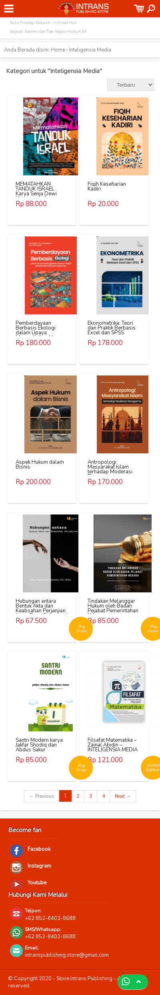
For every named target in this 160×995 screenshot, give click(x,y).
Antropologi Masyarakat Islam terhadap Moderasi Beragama (110, 469)
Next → (123, 796)
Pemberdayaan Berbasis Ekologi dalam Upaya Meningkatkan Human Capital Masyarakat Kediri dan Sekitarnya (41, 335)
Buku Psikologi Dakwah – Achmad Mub (43, 22)
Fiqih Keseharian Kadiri (107, 187)
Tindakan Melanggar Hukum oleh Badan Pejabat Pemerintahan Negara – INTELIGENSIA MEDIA (113, 611)
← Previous (41, 796)
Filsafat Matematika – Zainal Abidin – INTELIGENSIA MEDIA (113, 745)
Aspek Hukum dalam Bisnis (40, 465)
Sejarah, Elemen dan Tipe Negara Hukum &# (48, 31)
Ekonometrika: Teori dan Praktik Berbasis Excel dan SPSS (112, 328)
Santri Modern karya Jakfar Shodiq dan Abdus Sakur (39, 745)
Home (58, 50)
